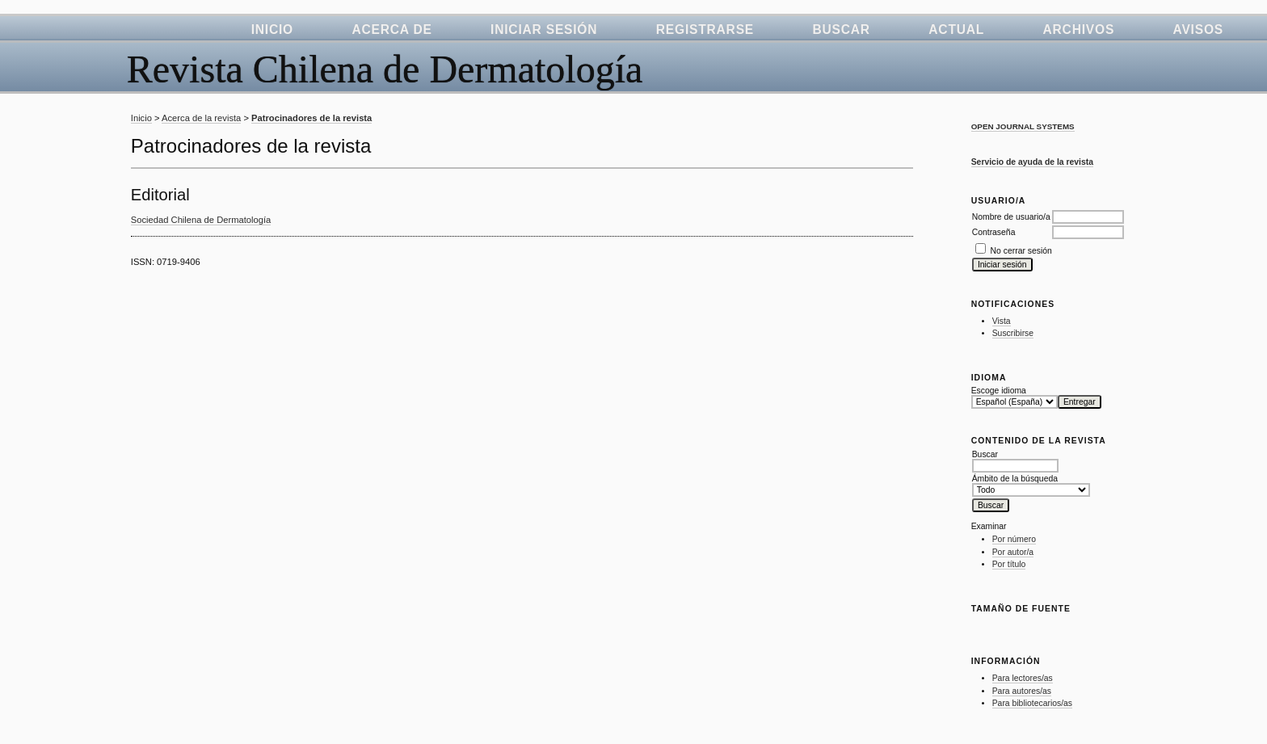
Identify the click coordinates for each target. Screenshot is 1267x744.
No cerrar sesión (1021, 250)
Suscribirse (1012, 333)
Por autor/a (1012, 552)
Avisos (1198, 29)
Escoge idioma (998, 390)
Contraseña (994, 232)
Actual (956, 29)
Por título (1009, 564)
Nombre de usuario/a (1011, 216)
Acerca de (391, 29)
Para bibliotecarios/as (1032, 703)
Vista (1001, 321)
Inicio (272, 29)
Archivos (1079, 29)
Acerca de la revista (201, 118)
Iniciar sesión (543, 29)
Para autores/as (1021, 691)
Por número (1014, 539)
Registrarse (705, 29)
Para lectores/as (1022, 678)
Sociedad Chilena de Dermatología (201, 220)
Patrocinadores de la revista (311, 118)
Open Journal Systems (1023, 126)
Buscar (840, 29)
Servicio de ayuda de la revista (1032, 162)
